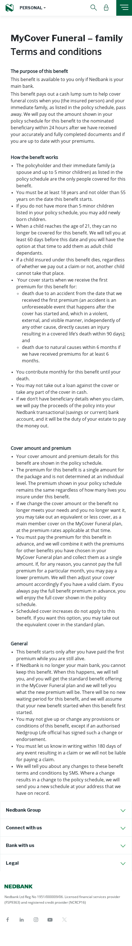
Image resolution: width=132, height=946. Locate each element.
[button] (33, 8)
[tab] (66, 810)
